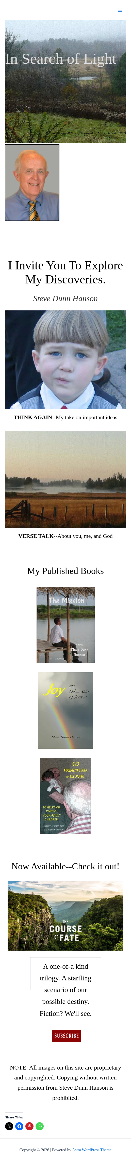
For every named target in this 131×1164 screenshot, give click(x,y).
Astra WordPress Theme (91, 1150)
